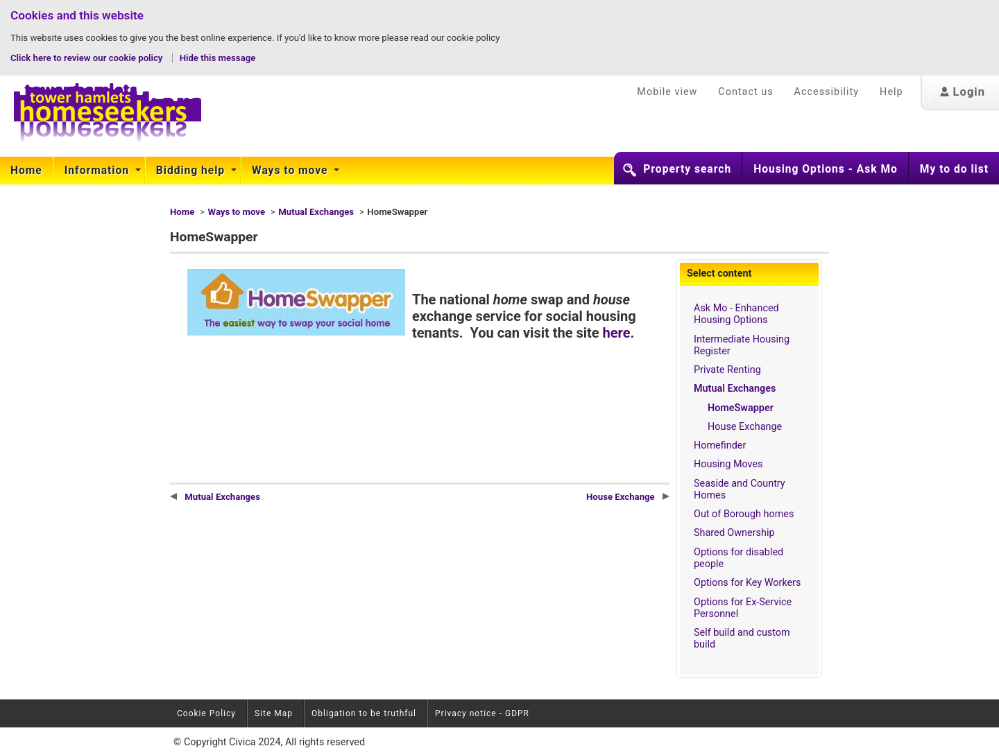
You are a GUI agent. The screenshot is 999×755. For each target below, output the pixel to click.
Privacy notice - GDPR (482, 713)
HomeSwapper (741, 408)
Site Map (274, 713)
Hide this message (218, 58)
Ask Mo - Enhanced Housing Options (736, 314)
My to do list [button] (954, 169)
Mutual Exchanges (316, 212)
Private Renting (727, 370)
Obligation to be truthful (363, 713)
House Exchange (745, 427)
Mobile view (667, 92)
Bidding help (192, 170)
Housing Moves (728, 464)
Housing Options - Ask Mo (825, 169)
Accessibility (827, 92)
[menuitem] (26, 170)
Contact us (745, 92)
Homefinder (720, 445)
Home (26, 170)
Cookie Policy (206, 713)
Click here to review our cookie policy (87, 58)
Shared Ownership (734, 533)
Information (99, 170)
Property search (687, 169)
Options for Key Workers (747, 583)
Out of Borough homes (744, 514)
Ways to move (291, 170)
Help (891, 92)
